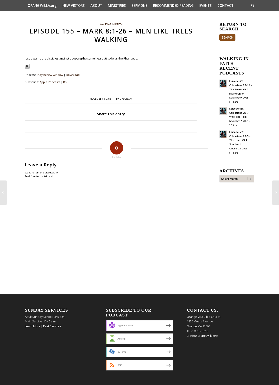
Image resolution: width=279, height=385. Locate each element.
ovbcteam (125, 98)
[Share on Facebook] (111, 126)
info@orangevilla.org (204, 336)
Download (73, 75)
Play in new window (50, 75)
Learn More (32, 326)
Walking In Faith (111, 24)
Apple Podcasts (50, 82)
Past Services (52, 326)
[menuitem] (42, 5)
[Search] (251, 5)
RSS (65, 82)
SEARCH (227, 37)
